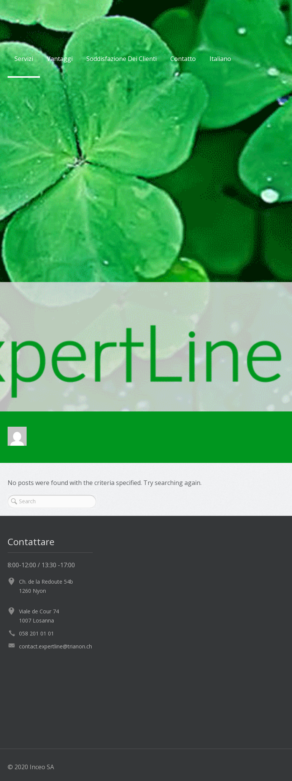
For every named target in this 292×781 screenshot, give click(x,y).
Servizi (23, 58)
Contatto (183, 58)
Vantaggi (60, 58)
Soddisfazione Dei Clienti (121, 58)
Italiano (220, 58)
